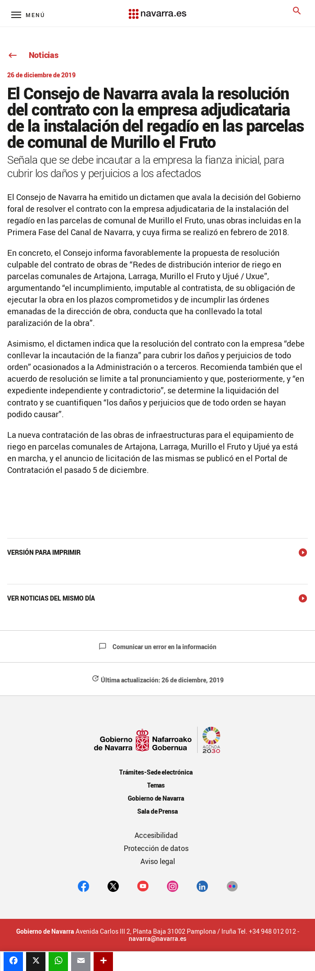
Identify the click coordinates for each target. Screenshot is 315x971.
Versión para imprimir (44, 552)
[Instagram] (172, 886)
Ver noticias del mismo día (51, 598)
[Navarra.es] (157, 9)
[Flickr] (232, 886)
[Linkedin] (202, 886)
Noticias (32, 54)
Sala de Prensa (157, 811)
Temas (156, 785)
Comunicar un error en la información (157, 646)
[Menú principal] (28, 14)
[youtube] (142, 886)
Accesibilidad (156, 835)
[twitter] (113, 886)
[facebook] (83, 886)
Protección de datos (156, 848)
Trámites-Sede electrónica (156, 772)
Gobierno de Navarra (156, 798)
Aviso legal (157, 861)
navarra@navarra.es (157, 938)
